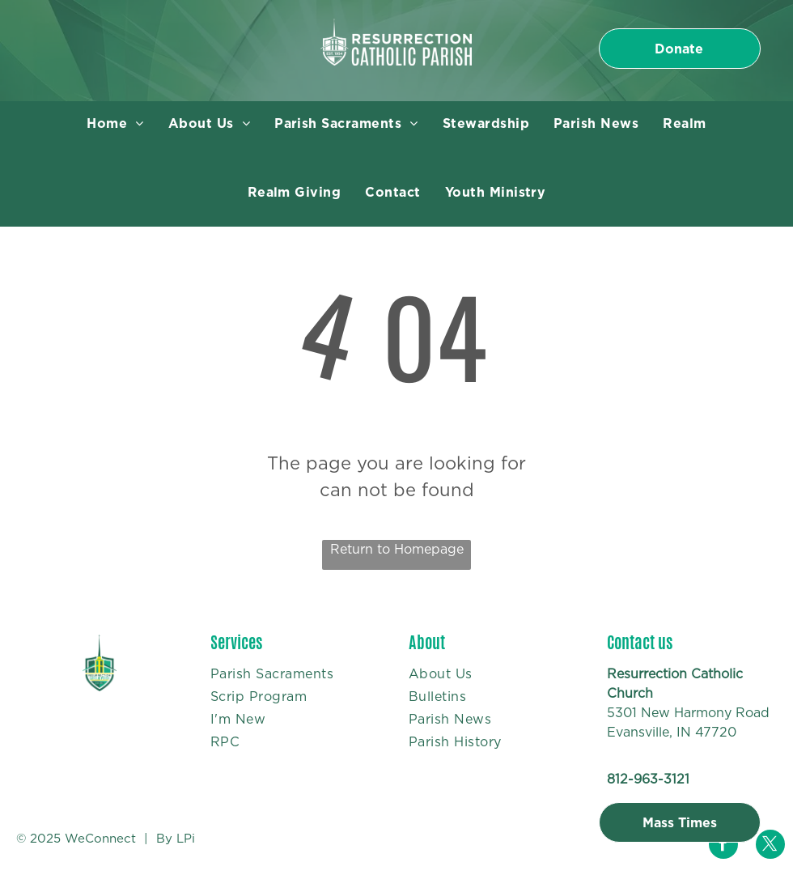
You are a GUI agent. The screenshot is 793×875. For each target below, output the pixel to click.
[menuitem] (114, 124)
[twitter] (770, 846)
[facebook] (723, 846)
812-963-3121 (648, 779)
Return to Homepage (397, 549)
